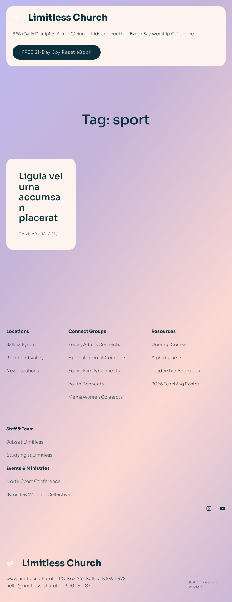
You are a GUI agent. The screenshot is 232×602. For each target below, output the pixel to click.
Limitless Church (68, 17)
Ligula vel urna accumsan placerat (41, 197)
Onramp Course (169, 344)
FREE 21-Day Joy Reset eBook (56, 52)
